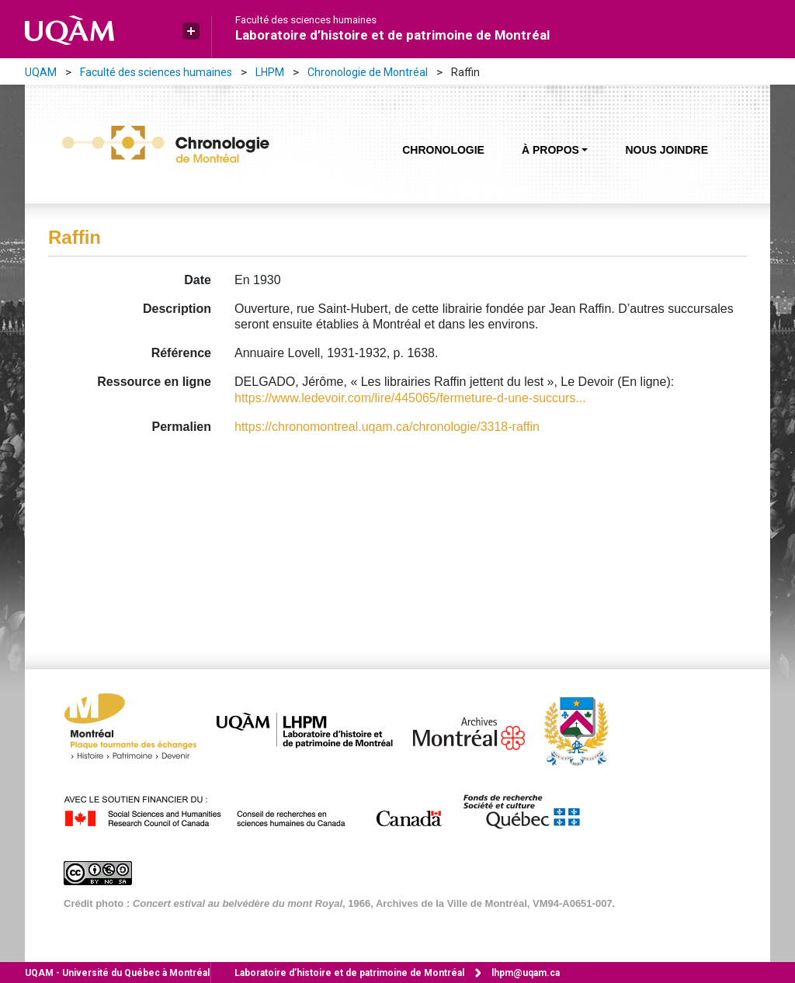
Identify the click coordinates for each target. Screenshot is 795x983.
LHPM (269, 72)
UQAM (41, 72)
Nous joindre (666, 150)
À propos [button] (550, 150)
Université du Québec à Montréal (117, 972)
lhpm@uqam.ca (525, 972)
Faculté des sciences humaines (306, 20)
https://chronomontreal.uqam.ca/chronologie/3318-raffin (387, 426)
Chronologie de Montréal (367, 72)
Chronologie (443, 150)
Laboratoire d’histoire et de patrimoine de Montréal (392, 35)
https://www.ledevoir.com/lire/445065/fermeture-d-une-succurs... (410, 398)
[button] (191, 31)
